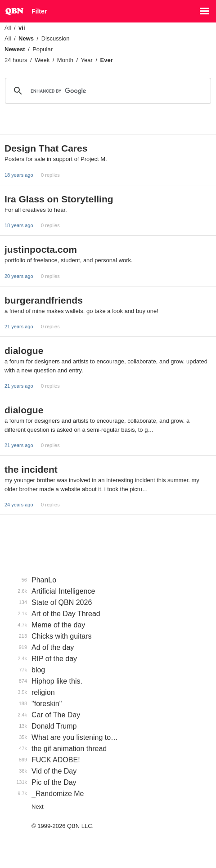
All (7, 27)
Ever (106, 60)
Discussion (55, 38)
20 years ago (18, 276)
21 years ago (18, 326)
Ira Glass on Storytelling (58, 199)
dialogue (23, 350)
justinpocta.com (40, 249)
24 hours (15, 60)
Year (87, 60)
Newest (14, 49)
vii (21, 27)
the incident (31, 469)
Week (42, 60)
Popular (42, 49)
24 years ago (18, 504)
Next (38, 807)
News (26, 38)
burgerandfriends (43, 300)
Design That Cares (45, 148)
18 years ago (18, 175)
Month (65, 60)
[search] (107, 90)
